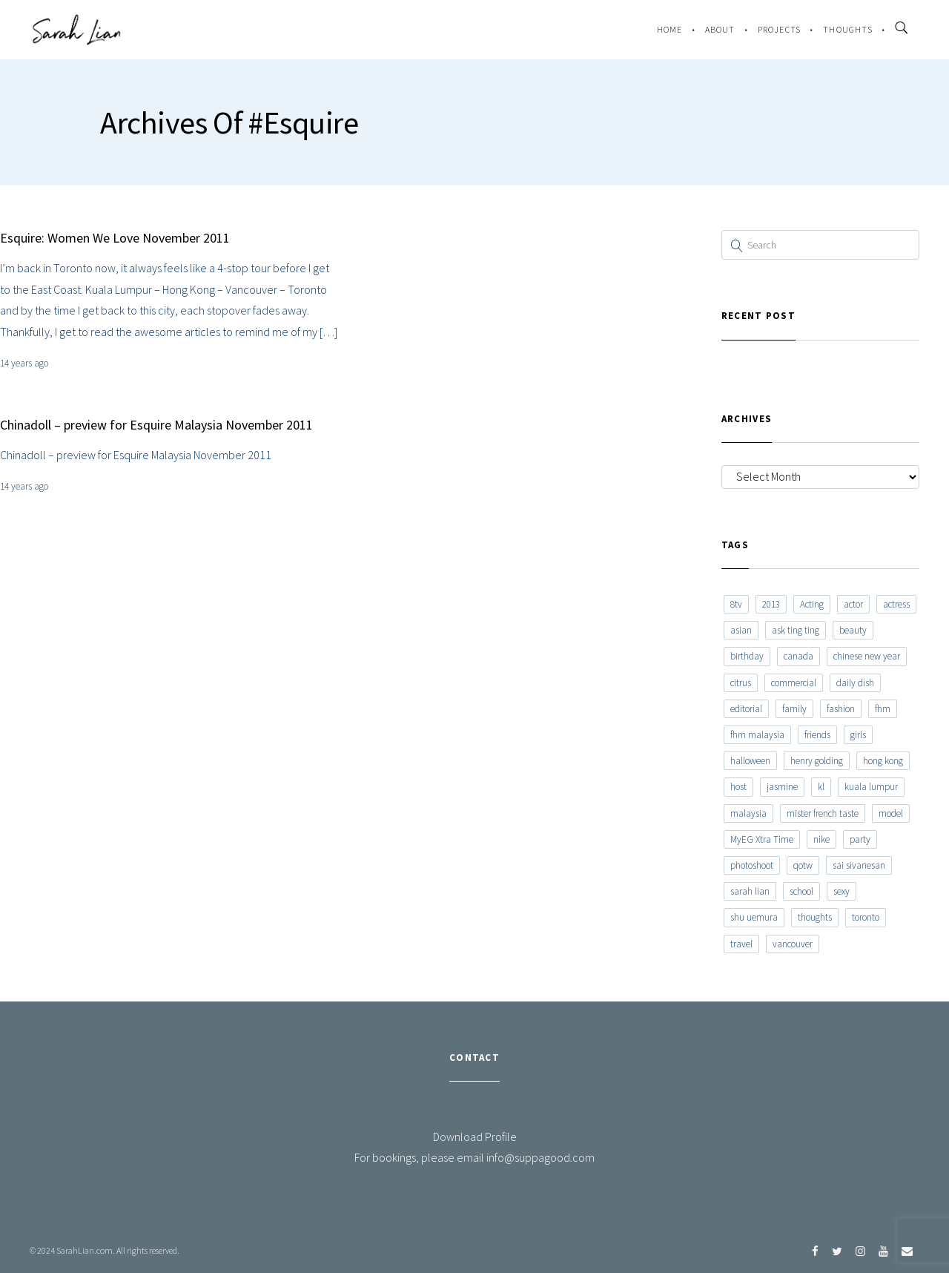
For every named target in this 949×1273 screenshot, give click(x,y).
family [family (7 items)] (794, 709)
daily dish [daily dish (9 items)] (855, 683)
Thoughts (848, 29)
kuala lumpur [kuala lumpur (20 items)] (871, 786)
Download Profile (475, 1136)
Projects (779, 29)
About (720, 29)
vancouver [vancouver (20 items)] (793, 944)
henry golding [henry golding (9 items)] (816, 760)
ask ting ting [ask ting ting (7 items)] (795, 630)
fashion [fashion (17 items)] (841, 709)
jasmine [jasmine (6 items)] (782, 786)
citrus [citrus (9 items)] (740, 683)
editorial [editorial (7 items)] (746, 709)
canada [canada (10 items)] (798, 656)
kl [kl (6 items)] (821, 786)
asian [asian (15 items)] (741, 630)
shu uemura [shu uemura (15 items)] (754, 917)
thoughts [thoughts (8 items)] (815, 917)
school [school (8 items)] (801, 891)
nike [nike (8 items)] (821, 839)
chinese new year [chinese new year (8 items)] (866, 656)
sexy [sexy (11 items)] (841, 891)
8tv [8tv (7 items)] (736, 604)
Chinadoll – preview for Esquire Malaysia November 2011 (156, 424)
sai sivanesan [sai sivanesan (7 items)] (859, 865)
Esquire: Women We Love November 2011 (115, 237)
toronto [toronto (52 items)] (865, 917)
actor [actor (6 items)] (853, 604)
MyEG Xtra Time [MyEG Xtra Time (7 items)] (761, 839)
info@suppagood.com (540, 1157)
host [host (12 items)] (738, 786)
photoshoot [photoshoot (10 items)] (751, 865)
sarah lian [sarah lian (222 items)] (750, 891)
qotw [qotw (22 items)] (803, 865)
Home (670, 29)
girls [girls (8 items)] (858, 734)
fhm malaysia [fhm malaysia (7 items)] (757, 734)
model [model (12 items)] (891, 813)
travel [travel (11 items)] (741, 944)
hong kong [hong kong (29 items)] (883, 760)
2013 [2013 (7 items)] (771, 604)
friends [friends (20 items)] (817, 734)
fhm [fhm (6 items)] (882, 709)
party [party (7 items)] (860, 839)
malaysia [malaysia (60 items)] (748, 813)
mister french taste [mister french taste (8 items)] (823, 813)
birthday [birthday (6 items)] (747, 656)
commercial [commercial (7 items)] (793, 683)
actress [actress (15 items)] (896, 604)
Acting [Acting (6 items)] (812, 604)
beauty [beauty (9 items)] (853, 630)
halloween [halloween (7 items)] (750, 760)
